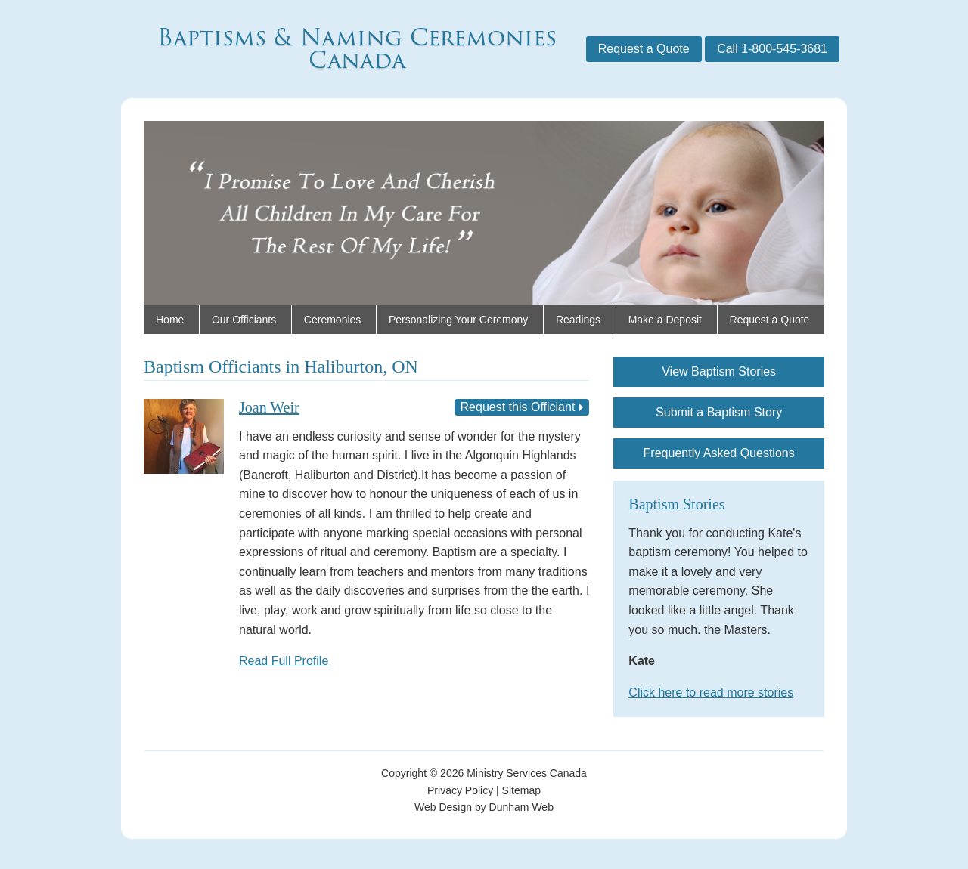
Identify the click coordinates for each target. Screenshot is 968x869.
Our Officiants (244, 320)
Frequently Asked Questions (719, 453)
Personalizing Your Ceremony (458, 320)
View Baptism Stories (719, 371)
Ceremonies (332, 320)
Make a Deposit (665, 320)
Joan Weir (269, 407)
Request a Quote (644, 48)
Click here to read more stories (710, 692)
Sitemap (521, 790)
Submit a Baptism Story (719, 412)
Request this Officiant (518, 406)
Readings (578, 320)
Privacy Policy (460, 790)
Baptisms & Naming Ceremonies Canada (357, 49)
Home (170, 320)
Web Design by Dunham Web (484, 807)
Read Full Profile (283, 660)
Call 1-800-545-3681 (772, 48)
